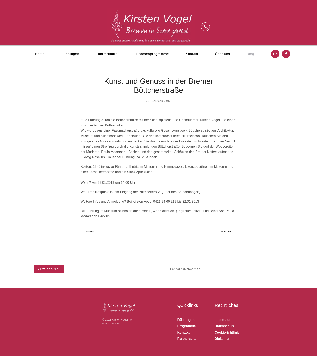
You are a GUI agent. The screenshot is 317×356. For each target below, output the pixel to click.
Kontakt (192, 54)
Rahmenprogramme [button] (152, 54)
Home (40, 54)
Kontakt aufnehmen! (183, 269)
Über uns (222, 54)
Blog (250, 54)
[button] (205, 26)
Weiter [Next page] (227, 231)
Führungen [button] (70, 54)
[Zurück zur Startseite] (151, 26)
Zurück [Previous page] (90, 231)
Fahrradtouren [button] (108, 54)
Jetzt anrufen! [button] (49, 269)
